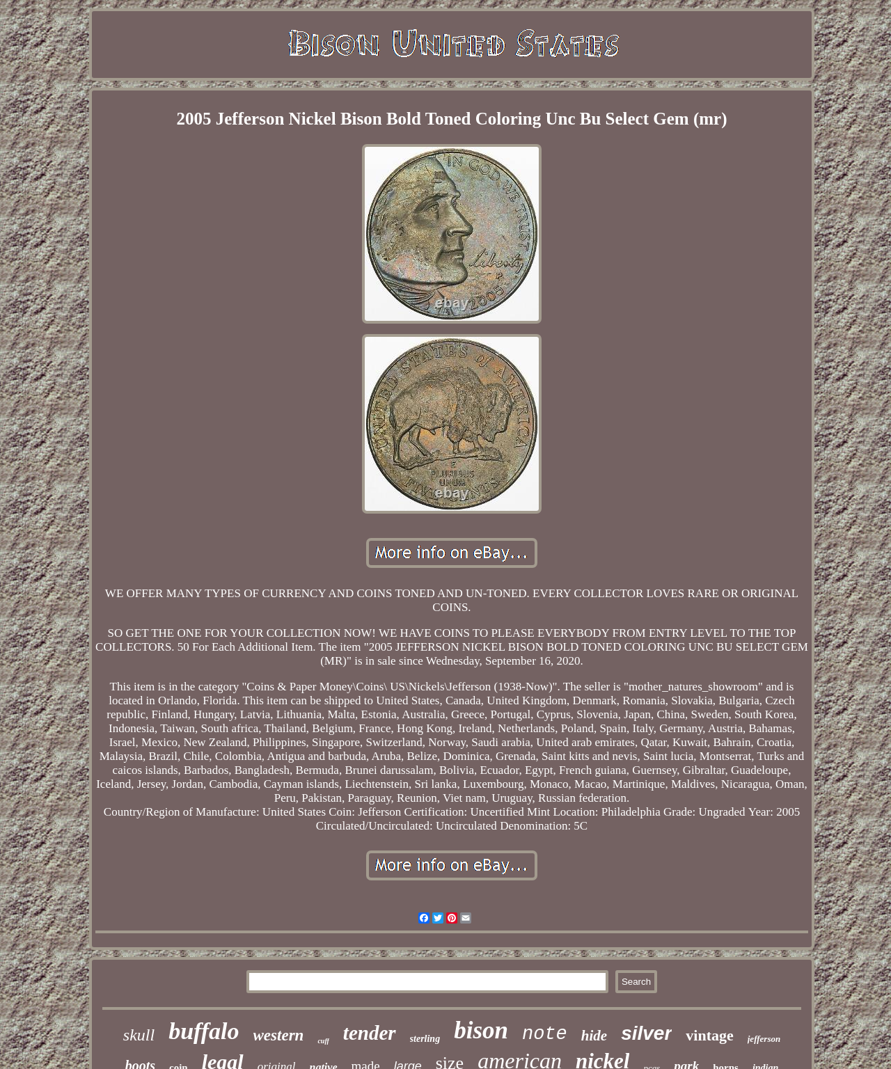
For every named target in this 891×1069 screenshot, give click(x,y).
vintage (709, 1035)
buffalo (203, 1031)
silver (646, 1033)
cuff (323, 1041)
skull (139, 1035)
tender (369, 1033)
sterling (425, 1039)
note (544, 1034)
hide (594, 1035)
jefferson (764, 1039)
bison (481, 1030)
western (278, 1035)
